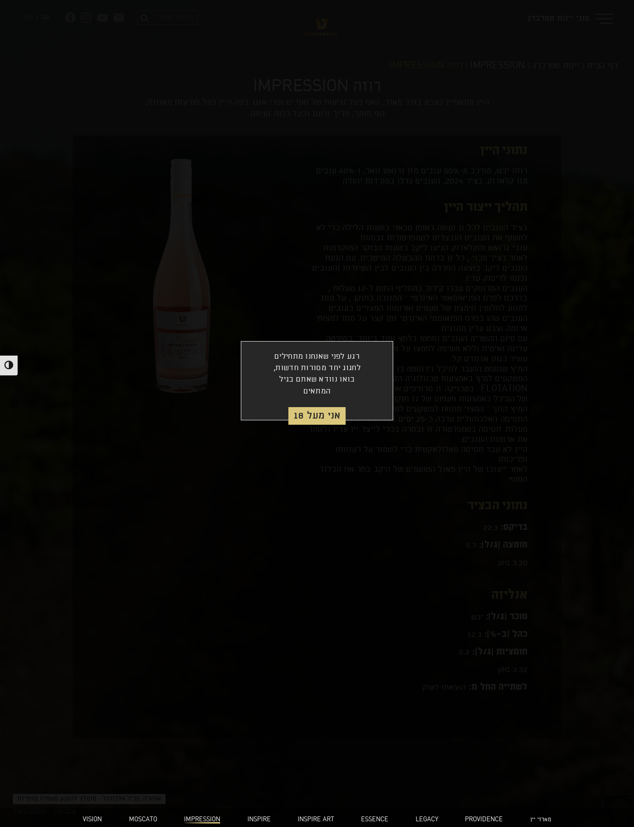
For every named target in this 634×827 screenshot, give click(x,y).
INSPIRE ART (316, 819)
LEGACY (427, 819)
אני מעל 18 (317, 416)
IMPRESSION (202, 819)
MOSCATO (143, 819)
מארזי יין (540, 819)
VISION (92, 819)
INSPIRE (259, 819)
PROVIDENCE (484, 819)
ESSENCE (374, 819)
